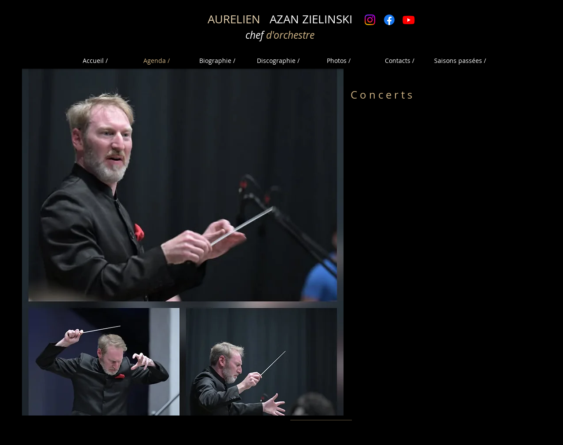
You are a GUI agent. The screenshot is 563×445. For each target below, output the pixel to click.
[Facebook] (389, 20)
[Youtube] (409, 20)
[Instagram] (370, 20)
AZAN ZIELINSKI (280, 19)
